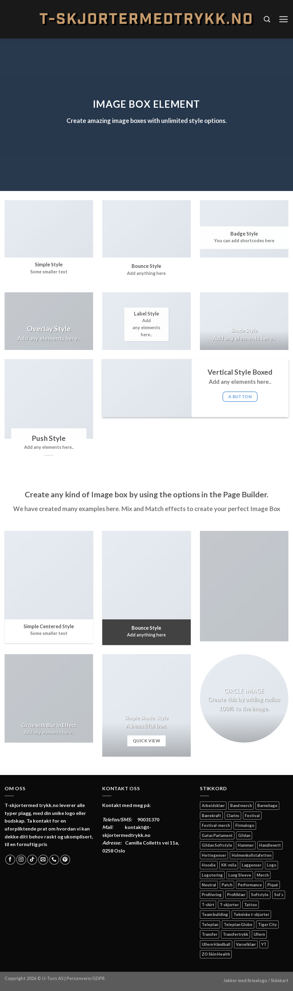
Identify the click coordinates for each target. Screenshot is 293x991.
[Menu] (283, 19)
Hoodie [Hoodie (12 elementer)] (209, 865)
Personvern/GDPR (86, 978)
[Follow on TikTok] (32, 860)
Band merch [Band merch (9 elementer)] (241, 805)
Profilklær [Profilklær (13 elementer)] (236, 894)
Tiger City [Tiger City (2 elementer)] (267, 924)
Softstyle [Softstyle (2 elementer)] (260, 894)
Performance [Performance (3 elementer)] (250, 884)
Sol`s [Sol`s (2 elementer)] (278, 894)
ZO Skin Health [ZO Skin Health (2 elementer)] (216, 954)
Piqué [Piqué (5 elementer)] (272, 884)
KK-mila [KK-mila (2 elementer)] (228, 865)
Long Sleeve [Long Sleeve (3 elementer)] (239, 875)
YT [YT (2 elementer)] (263, 944)
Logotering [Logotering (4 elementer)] (212, 875)
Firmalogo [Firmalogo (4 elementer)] (244, 825)
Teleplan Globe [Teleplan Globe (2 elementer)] (238, 924)
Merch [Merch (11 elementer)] (263, 875)
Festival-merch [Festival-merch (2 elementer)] (216, 825)
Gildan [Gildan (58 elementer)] (244, 835)
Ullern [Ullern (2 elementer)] (259, 934)
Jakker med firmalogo (245, 980)
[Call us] (54, 860)
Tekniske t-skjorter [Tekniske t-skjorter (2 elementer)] (251, 914)
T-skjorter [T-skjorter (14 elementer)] (229, 904)
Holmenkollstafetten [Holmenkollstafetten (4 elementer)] (251, 855)
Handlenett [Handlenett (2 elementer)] (270, 845)
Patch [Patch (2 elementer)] (227, 884)
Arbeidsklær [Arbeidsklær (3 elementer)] (213, 805)
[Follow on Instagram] (21, 860)
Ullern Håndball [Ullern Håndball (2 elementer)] (216, 944)
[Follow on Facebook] (10, 860)
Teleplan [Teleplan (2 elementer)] (210, 924)
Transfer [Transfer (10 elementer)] (209, 934)
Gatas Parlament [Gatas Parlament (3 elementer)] (217, 835)
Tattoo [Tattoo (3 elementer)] (250, 904)
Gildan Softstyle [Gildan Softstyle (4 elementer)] (217, 845)
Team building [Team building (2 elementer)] (215, 914)
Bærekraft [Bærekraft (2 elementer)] (211, 815)
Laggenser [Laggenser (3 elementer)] (251, 865)
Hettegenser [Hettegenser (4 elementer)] (214, 855)
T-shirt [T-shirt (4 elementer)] (208, 904)
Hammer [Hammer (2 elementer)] (246, 845)
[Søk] (267, 19)
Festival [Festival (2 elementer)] (252, 815)
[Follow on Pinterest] (65, 860)
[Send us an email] (43, 860)
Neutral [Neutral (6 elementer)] (209, 884)
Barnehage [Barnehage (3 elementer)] (267, 805)
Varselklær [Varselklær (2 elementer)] (246, 944)
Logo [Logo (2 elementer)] (271, 865)
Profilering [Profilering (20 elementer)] (212, 894)
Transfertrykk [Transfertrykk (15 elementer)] (235, 934)
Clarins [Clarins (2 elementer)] (232, 815)
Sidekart (279, 980)
